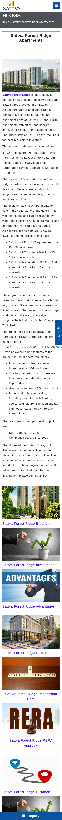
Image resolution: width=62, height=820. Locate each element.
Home (5, 22)
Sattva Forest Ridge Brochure (26, 523)
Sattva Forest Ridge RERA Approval (31, 743)
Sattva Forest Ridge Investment (28, 565)
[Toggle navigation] (56, 5)
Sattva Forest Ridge (16, 94)
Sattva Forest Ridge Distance (26, 792)
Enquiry (31, 816)
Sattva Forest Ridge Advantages (28, 606)
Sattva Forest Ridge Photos (24, 653)
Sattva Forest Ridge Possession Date (31, 696)
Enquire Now (58, 332)
